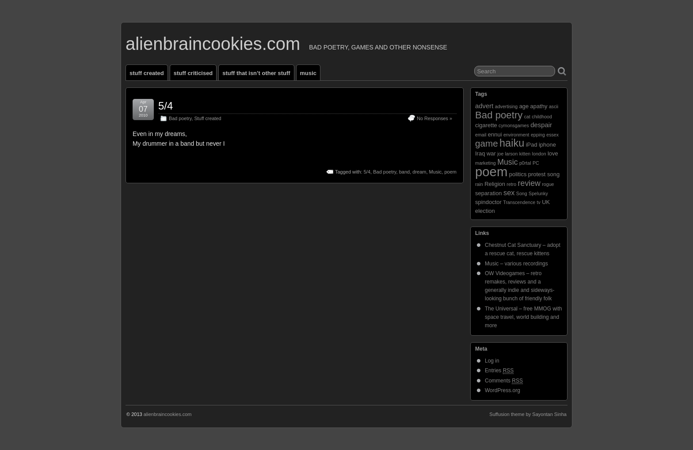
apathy (539, 106)
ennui (495, 134)
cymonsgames (514, 125)
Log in (492, 361)
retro (511, 184)
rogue (548, 184)
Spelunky (538, 193)
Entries (499, 370)
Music (308, 73)
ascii (553, 106)
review (529, 183)
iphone (547, 144)
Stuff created (146, 73)
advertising (506, 106)
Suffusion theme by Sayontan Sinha (528, 414)
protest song (544, 174)
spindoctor (488, 202)
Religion (494, 184)
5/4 (165, 106)
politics (518, 174)
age (524, 106)
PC (536, 163)
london (539, 153)
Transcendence (519, 202)
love (553, 153)
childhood (542, 116)
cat (527, 116)
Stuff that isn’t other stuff (256, 73)
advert (484, 106)
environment (516, 134)
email (480, 134)
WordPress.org (502, 390)
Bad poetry (180, 118)
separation (488, 193)
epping (538, 134)
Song (521, 193)
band (404, 171)
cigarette (486, 125)
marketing (485, 163)
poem (450, 171)
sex (509, 193)
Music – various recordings (516, 264)
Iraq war (485, 153)
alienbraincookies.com (213, 43)
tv (539, 202)
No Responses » (434, 118)
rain (479, 184)
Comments (504, 381)
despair (541, 125)
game (486, 143)
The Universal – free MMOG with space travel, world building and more (523, 317)
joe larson (507, 153)
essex (552, 134)
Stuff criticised (193, 73)
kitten (524, 153)
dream (419, 171)
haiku (511, 143)
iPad (531, 144)
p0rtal (525, 163)
